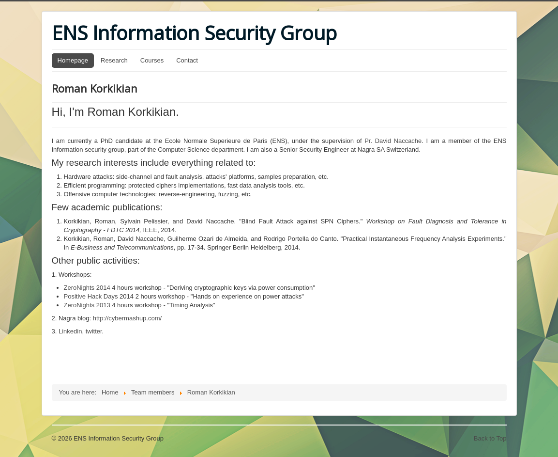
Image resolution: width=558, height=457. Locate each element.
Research (114, 60)
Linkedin (70, 331)
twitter (94, 331)
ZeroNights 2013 (87, 305)
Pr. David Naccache (393, 140)
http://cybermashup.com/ (126, 318)
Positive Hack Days (91, 296)
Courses (152, 60)
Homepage (73, 60)
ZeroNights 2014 (87, 287)
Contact (187, 60)
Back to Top (490, 438)
